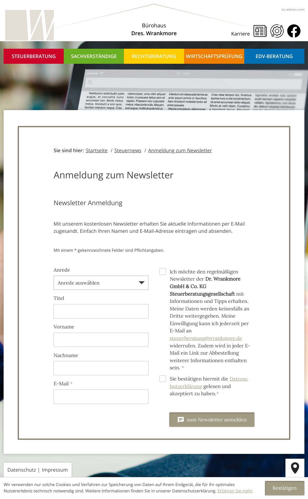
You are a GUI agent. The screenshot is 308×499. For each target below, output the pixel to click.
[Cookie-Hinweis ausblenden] (284, 488)
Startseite (97, 150)
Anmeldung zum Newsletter (180, 150)
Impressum (55, 469)
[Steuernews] (260, 31)
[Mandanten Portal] (277, 31)
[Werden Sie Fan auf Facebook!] (293, 31)
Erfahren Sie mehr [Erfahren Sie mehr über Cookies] (235, 491)
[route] (294, 468)
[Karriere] (242, 34)
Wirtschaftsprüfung (214, 56)
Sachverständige (94, 56)
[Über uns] (154, 30)
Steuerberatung (34, 56)
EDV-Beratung (274, 56)
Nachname (66, 356)
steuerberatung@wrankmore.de (206, 338)
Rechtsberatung (154, 56)
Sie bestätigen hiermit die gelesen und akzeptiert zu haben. (209, 386)
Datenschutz (22, 469)
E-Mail (63, 384)
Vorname (64, 327)
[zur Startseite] (29, 25)
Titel (59, 298)
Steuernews (127, 150)
